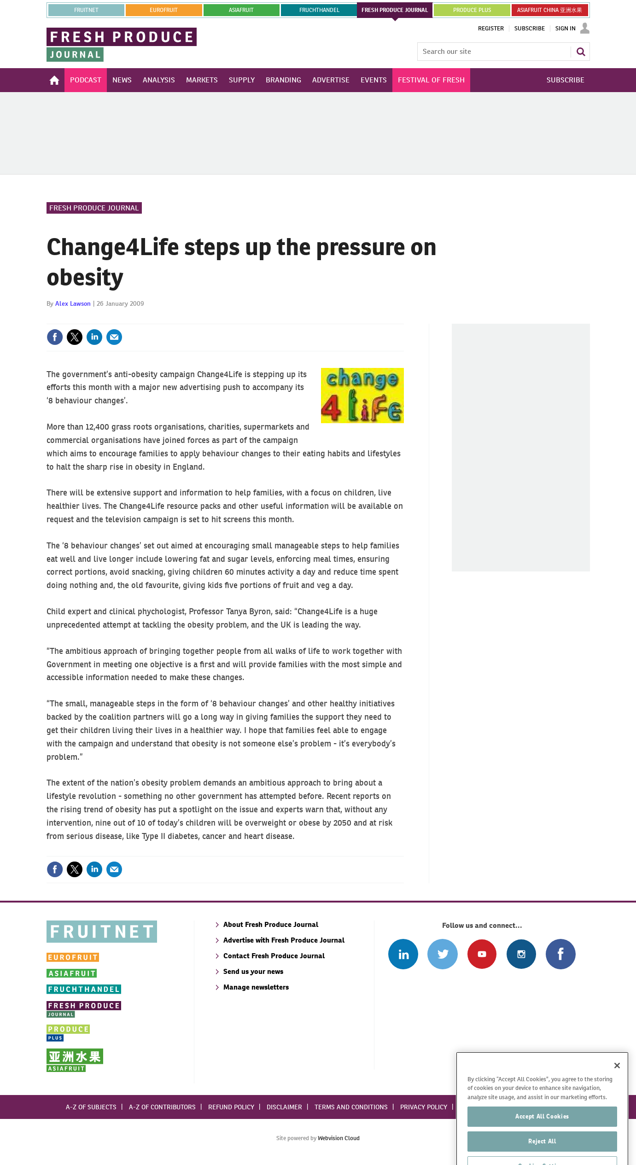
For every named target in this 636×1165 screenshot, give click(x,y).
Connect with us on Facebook (561, 954)
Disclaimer (284, 1107)
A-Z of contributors (162, 1107)
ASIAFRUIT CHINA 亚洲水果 (549, 10)
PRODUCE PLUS (472, 10)
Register (491, 28)
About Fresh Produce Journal (270, 924)
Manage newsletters (256, 987)
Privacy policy (423, 1107)
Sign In (565, 28)
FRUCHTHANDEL (319, 10)
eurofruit (164, 10)
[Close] (617, 1091)
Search (580, 51)
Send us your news (253, 971)
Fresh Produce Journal (94, 208)
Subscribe (529, 28)
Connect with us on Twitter (442, 954)
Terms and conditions (351, 1107)
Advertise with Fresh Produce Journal (283, 940)
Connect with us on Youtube (482, 954)
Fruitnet (86, 10)
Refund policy (231, 1107)
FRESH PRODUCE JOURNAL (395, 10)
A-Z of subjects (91, 1107)
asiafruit (241, 10)
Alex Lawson (73, 303)
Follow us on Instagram (521, 954)
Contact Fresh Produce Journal (274, 956)
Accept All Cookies (542, 1142)
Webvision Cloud (339, 1138)
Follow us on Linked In (403, 954)
